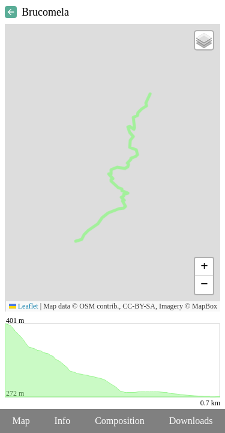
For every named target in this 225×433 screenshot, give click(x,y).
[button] (204, 40)
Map (20, 421)
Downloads (191, 421)
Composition (120, 421)
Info (63, 421)
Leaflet (23, 306)
